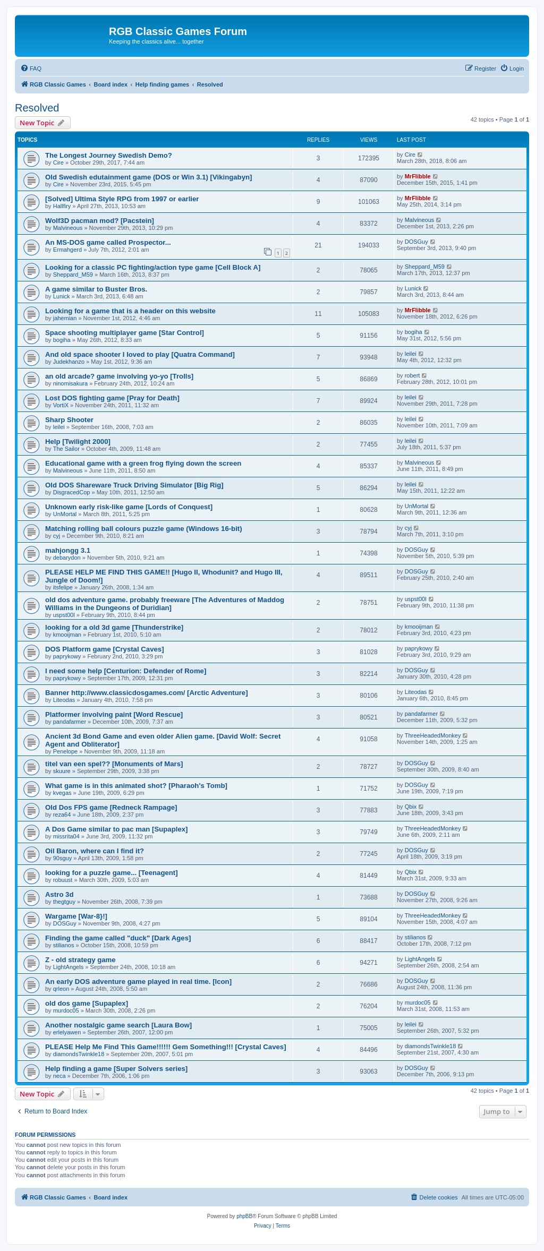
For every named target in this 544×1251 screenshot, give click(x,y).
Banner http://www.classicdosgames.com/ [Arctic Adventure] (146, 693)
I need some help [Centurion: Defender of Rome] (125, 671)
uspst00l (64, 615)
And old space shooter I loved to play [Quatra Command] (140, 354)
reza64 (62, 814)
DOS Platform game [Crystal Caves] (104, 649)
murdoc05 (66, 1010)
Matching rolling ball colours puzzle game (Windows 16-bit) (143, 529)
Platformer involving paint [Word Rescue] (114, 714)
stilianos (63, 945)
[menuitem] (30, 68)
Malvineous (68, 228)
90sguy (62, 858)
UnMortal (65, 514)
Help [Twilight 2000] (77, 441)
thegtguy (64, 901)
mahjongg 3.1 (67, 550)
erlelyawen (67, 1032)
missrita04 (66, 836)
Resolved (37, 108)
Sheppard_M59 (73, 274)
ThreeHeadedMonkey (433, 735)
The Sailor (66, 448)
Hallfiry (62, 206)
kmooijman (67, 634)
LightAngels (68, 967)
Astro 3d (59, 894)
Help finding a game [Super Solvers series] (116, 1069)
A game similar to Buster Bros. (96, 289)
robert (412, 375)
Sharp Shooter (69, 420)
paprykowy (67, 656)
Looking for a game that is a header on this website (130, 311)
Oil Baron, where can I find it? (94, 851)
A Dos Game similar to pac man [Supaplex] (116, 829)
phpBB (244, 1216)
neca (59, 1076)
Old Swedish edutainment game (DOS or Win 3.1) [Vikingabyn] (148, 177)
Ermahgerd (67, 249)
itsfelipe (63, 587)
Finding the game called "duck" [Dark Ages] (118, 938)
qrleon (61, 989)
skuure (62, 771)
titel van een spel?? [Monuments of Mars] (114, 764)
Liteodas (64, 700)
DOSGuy (416, 241)
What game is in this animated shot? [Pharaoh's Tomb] (136, 786)
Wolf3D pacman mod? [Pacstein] (99, 221)
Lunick (61, 296)
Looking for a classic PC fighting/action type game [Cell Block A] (152, 267)
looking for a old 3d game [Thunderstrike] (114, 627)
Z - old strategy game (80, 960)
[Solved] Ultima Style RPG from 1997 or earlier (122, 199)
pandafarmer (69, 721)
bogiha (62, 340)
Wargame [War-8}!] (76, 916)
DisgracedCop (71, 492)
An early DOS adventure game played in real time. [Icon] (138, 982)
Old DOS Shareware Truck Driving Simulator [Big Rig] (134, 485)
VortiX (61, 405)
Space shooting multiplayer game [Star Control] (124, 333)
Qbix (411, 806)
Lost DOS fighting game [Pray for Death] (112, 398)
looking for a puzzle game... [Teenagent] (111, 873)
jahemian (65, 318)
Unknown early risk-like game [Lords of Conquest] (128, 507)
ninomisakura (70, 383)
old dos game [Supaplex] (86, 1003)
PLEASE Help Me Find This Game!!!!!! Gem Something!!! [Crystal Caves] (165, 1047)
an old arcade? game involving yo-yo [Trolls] (119, 376)
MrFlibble (418, 176)
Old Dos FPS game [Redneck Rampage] (111, 807)
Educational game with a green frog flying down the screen (143, 463)
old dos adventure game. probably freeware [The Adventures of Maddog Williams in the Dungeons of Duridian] (164, 604)
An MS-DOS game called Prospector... (108, 242)
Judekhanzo (68, 361)
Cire (58, 162)
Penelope (65, 751)
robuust (63, 880)
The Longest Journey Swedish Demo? (108, 155)
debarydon (67, 557)
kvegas (62, 793)
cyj (56, 536)
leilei (410, 353)
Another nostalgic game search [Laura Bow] (118, 1025)
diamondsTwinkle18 (79, 1054)
